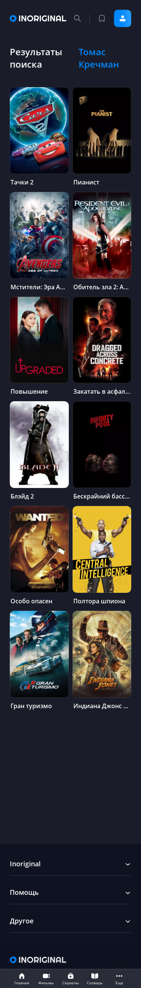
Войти (122, 18)
